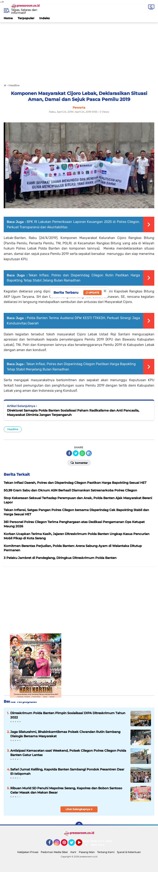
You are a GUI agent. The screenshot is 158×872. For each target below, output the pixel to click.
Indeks (44, 18)
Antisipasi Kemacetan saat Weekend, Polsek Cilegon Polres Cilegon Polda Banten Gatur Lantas (68, 753)
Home (8, 18)
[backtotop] (79, 825)
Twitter (73, 844)
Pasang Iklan (87, 852)
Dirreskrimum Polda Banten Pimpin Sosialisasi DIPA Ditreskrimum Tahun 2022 (67, 715)
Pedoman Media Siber (54, 852)
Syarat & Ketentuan (129, 852)
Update (92, 292)
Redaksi (110, 841)
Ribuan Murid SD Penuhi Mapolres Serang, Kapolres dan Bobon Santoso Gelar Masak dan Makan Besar (66, 790)
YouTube (82, 844)
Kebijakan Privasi (27, 852)
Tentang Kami (105, 852)
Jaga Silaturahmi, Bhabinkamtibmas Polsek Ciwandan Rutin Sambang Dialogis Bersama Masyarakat (65, 734)
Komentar (79, 462)
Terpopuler (26, 18)
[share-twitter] (76, 453)
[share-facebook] (69, 453)
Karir (73, 852)
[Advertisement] (79, 51)
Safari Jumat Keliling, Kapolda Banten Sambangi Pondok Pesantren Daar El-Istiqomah (67, 771)
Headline (12, 429)
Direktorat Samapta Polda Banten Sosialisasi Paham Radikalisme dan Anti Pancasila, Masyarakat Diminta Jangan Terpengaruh (73, 412)
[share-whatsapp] (82, 453)
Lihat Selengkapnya (79, 809)
